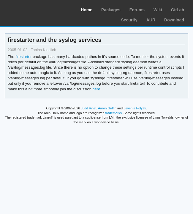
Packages (111, 9)
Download (174, 20)
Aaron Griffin (107, 108)
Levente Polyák (135, 108)
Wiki (158, 9)
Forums (137, 9)
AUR (150, 20)
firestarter (23, 56)
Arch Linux (32, 9)
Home (86, 9)
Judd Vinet (88, 108)
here (96, 89)
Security (129, 20)
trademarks (113, 113)
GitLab (177, 9)
